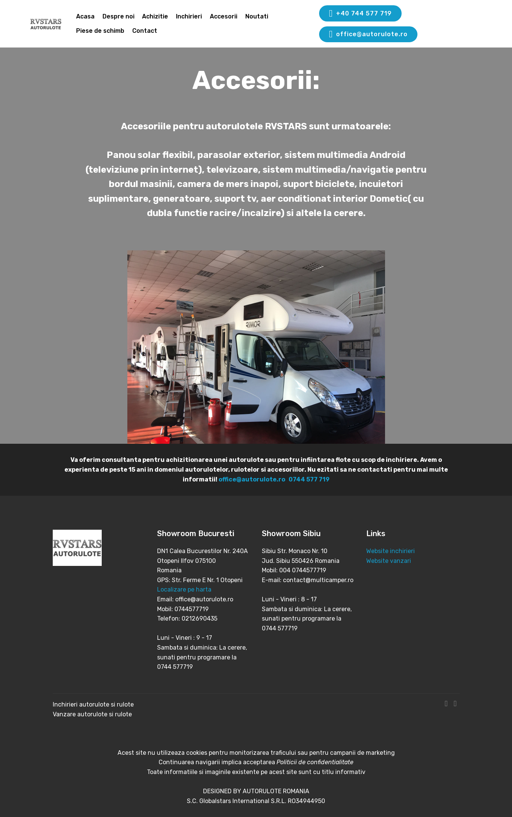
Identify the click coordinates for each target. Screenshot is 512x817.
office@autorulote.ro (368, 34)
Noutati (256, 16)
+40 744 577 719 (360, 13)
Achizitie (155, 16)
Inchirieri (189, 16)
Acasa (85, 16)
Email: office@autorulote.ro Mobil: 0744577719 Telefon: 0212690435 (195, 609)
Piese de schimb (100, 30)
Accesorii (223, 16)
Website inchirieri (390, 551)
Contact (144, 30)
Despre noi (118, 16)
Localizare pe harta (184, 589)
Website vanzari (389, 560)
